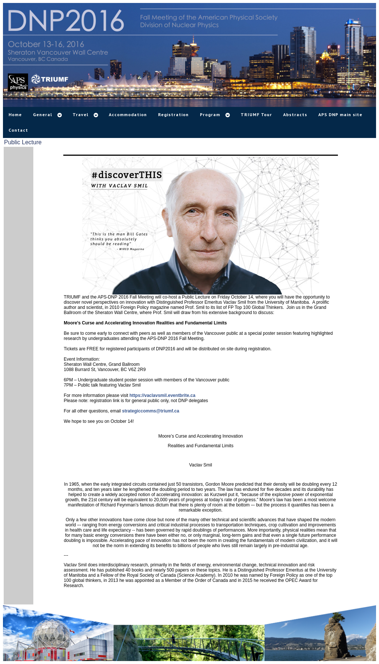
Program (210, 114)
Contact (18, 130)
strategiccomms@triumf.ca (150, 411)
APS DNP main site (340, 114)
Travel (80, 114)
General (42, 114)
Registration (173, 114)
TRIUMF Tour (256, 114)
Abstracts (295, 114)
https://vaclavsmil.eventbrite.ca (162, 395)
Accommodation (128, 114)
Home (15, 114)
